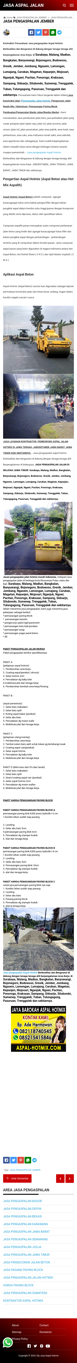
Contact (44, 1325)
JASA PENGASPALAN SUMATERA (25, 1293)
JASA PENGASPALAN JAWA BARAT (26, 1231)
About (15, 1325)
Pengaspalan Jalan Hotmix (36, 100)
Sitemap (16, 1332)
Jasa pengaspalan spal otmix (43, 152)
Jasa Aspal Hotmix (49, 1355)
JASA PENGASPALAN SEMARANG (25, 1239)
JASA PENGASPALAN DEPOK (22, 1208)
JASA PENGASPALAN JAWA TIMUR (26, 1254)
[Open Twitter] (35, 1346)
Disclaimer (46, 1332)
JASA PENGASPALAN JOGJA (22, 1247)
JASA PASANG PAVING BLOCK (23, 1270)
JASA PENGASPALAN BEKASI (22, 1216)
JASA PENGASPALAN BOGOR (22, 1201)
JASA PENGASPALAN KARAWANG (25, 1224)
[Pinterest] (45, 32)
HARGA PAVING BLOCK (18, 1285)
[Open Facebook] (29, 1346)
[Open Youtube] (48, 1346)
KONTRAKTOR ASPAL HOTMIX (23, 1300)
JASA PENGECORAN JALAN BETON (26, 1262)
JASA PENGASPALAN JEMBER (25, 1170)
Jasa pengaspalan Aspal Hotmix (20, 972)
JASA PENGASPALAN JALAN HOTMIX (28, 1277)
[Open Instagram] (41, 1346)
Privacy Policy (20, 1338)
